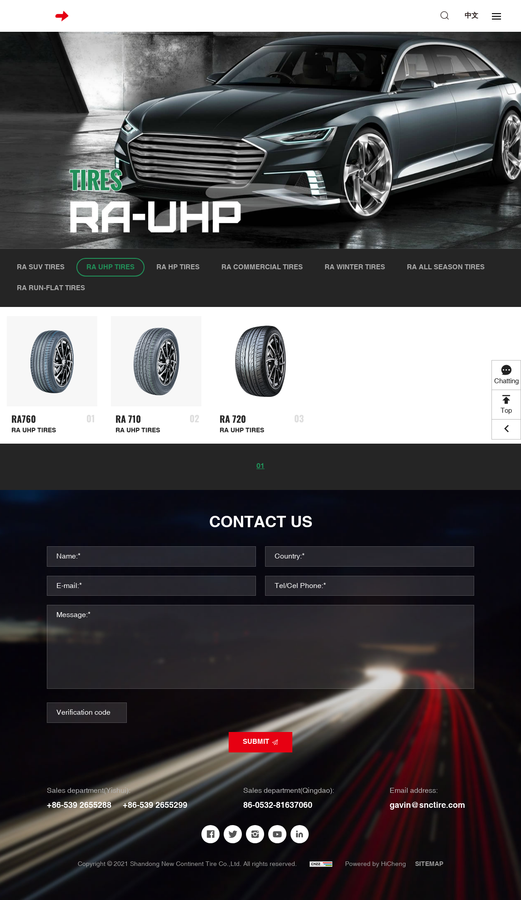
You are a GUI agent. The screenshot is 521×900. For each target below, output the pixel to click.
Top (506, 410)
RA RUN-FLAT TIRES (51, 288)
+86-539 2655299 (155, 805)
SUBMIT (256, 741)
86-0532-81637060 (277, 805)
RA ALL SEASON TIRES (446, 267)
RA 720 (233, 419)
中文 (471, 15)
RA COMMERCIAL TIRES (262, 267)
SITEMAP (429, 864)
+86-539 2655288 (79, 805)
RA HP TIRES (178, 267)
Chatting (506, 381)
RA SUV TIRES (41, 267)
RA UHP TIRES (110, 267)
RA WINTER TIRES (355, 267)
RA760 (23, 419)
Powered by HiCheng (375, 864)
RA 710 (128, 419)
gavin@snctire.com (427, 805)
